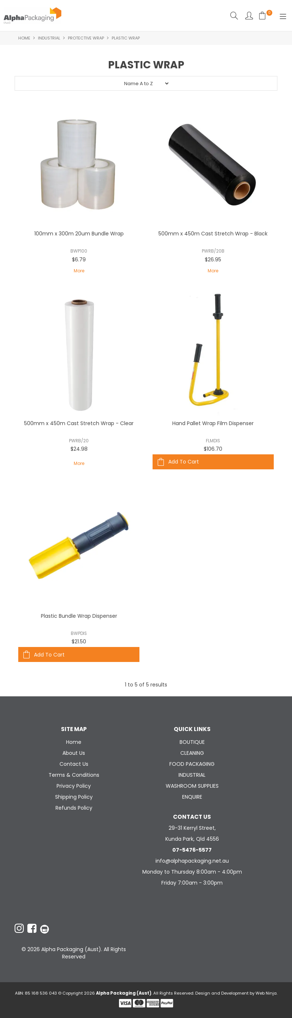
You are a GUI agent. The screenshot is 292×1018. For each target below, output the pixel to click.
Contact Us (73, 764)
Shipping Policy (74, 797)
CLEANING (192, 753)
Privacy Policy (74, 786)
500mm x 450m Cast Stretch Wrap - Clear (79, 423)
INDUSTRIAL (49, 38)
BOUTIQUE (192, 742)
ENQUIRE (192, 797)
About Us (73, 753)
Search (234, 15)
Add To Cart (183, 461)
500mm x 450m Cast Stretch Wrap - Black (213, 233)
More (79, 271)
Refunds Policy (73, 807)
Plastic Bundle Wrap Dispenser (79, 616)
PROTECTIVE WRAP (86, 38)
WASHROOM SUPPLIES (192, 786)
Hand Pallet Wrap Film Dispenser (213, 423)
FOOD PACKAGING (192, 764)
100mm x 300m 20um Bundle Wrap (79, 233)
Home (24, 38)
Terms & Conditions (74, 775)
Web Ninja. (266, 993)
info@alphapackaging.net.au (192, 860)
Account (249, 15)
